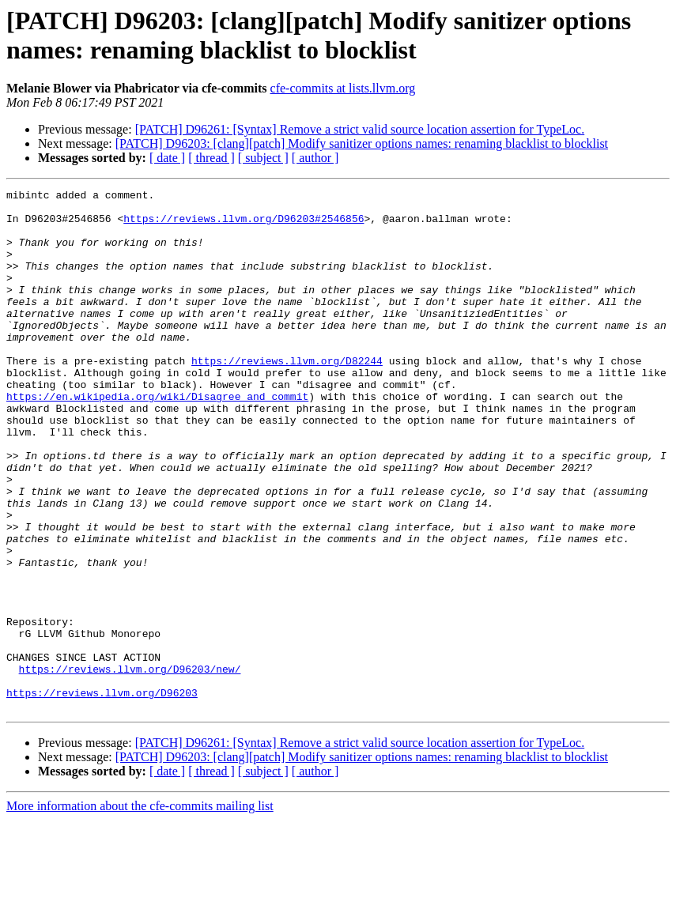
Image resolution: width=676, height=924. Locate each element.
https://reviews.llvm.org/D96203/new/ (130, 766)
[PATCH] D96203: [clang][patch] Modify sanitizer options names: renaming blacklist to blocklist (361, 143)
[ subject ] (263, 157)
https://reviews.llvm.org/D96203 (102, 794)
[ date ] (167, 157)
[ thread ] (211, 157)
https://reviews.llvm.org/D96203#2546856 (243, 225)
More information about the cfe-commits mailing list (140, 910)
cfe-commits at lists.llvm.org (343, 88)
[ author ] (315, 157)
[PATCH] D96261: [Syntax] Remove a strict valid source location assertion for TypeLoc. (360, 129)
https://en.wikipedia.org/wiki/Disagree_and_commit (157, 439)
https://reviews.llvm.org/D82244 (287, 396)
